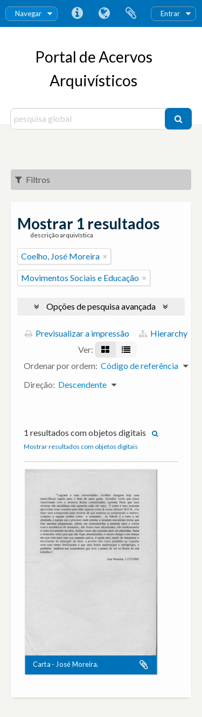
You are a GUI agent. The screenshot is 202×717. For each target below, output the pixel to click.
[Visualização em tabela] (126, 350)
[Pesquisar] (178, 118)
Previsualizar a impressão (77, 333)
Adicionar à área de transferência (143, 665)
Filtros (32, 179)
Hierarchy (163, 333)
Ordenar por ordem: (60, 365)
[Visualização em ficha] (105, 350)
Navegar (28, 13)
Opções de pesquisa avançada (101, 306)
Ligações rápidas (77, 13)
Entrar (170, 13)
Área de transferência (130, 13)
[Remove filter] (105, 256)
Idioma (103, 13)
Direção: (39, 384)
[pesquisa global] (89, 118)
